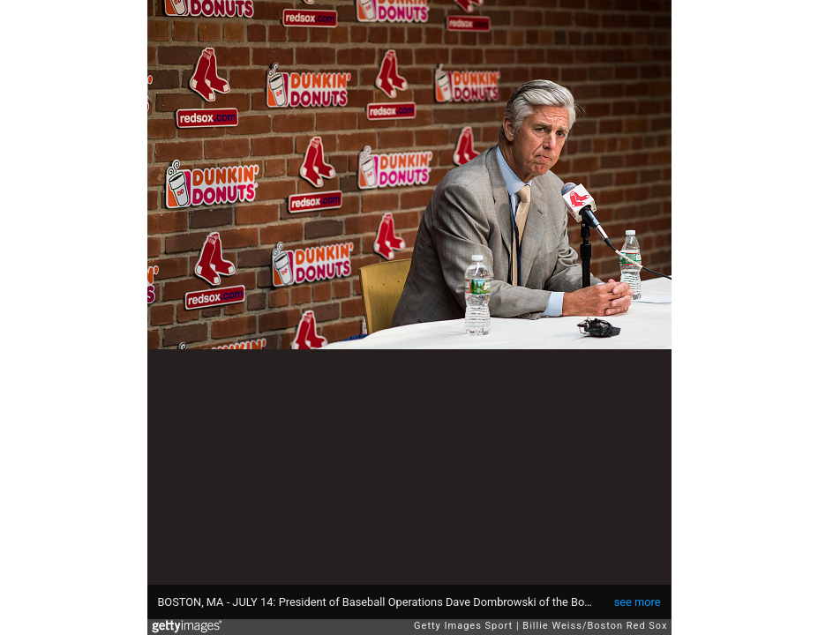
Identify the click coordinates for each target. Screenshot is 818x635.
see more (637, 602)
